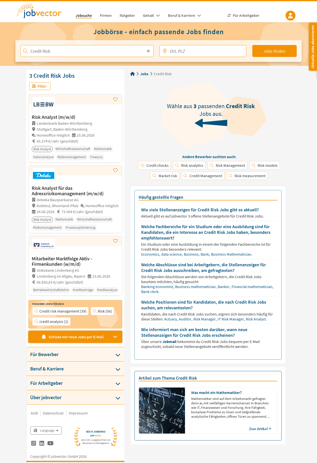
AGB (34, 413)
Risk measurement (247, 175)
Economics (150, 254)
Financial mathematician (252, 286)
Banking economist (157, 286)
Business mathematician (195, 286)
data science (172, 254)
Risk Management (227, 165)
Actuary (171, 319)
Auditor (185, 319)
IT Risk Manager (231, 319)
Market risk (165, 175)
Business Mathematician (231, 254)
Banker (224, 286)
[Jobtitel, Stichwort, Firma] (87, 51)
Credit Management (203, 175)
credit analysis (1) (51, 321)
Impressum (78, 413)
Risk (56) (102, 311)
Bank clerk (150, 291)
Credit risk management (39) (60, 311)
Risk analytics (189, 165)
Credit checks (154, 165)
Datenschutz (53, 413)
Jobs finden (275, 51)
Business (191, 254)
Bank (205, 254)
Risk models (265, 165)
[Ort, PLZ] (203, 51)
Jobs (144, 73)
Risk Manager (204, 319)
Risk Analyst (256, 319)
